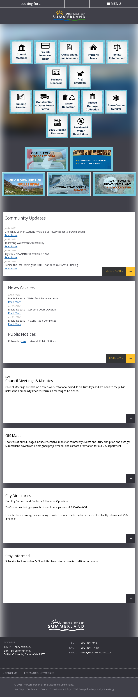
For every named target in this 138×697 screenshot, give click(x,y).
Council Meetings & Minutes (70, 398)
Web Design (80, 689)
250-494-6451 (89, 642)
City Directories (70, 518)
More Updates (114, 270)
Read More (10, 235)
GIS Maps (70, 458)
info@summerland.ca (95, 652)
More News (116, 357)
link (23, 341)
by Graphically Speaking (100, 689)
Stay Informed (70, 578)
